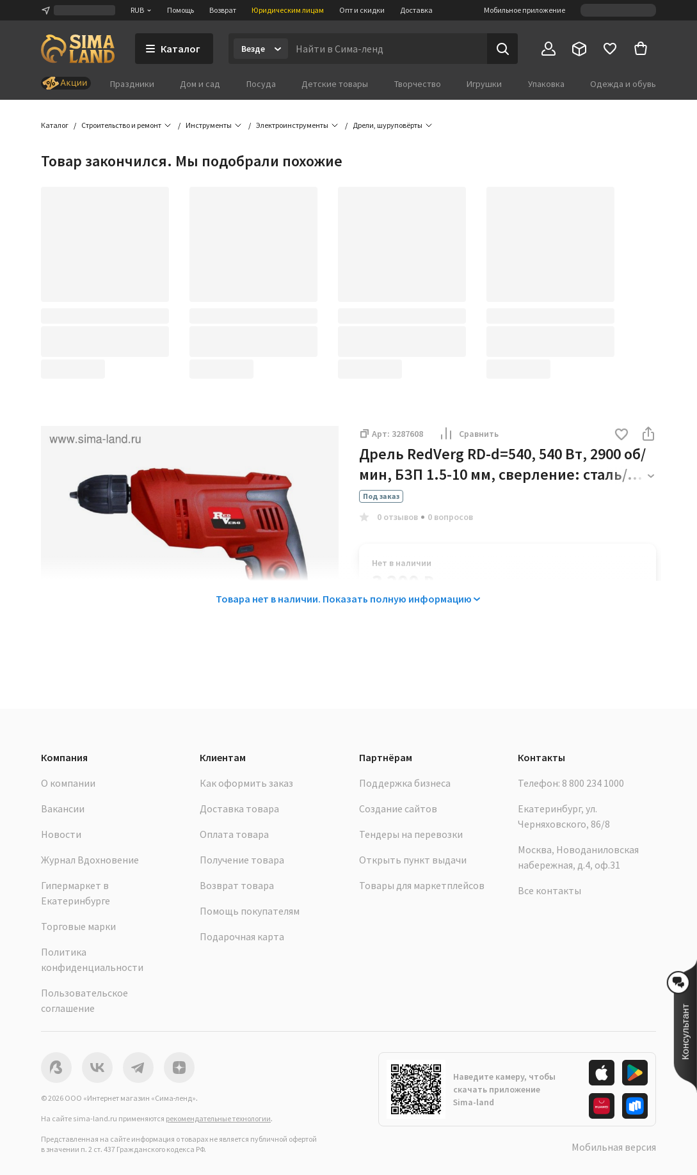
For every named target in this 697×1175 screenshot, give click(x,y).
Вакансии (62, 808)
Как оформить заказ (246, 783)
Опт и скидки (362, 10)
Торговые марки (78, 926)
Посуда (261, 84)
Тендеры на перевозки (411, 834)
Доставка (416, 10)
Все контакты (549, 890)
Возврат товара (237, 885)
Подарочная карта (242, 936)
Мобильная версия (614, 1146)
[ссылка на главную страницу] (78, 48)
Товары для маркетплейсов (422, 885)
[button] (621, 435)
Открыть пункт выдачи (413, 859)
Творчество (417, 84)
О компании (68, 783)
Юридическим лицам (288, 10)
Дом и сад (200, 84)
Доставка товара (239, 808)
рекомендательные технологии (218, 1118)
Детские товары (334, 84)
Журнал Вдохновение (90, 859)
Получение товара (242, 859)
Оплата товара (234, 834)
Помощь (180, 10)
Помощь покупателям (250, 910)
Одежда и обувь (623, 84)
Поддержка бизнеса (405, 783)
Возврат (222, 10)
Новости (61, 834)
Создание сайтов (398, 808)
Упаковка (546, 84)
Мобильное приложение (524, 10)
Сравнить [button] (468, 433)
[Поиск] (502, 48)
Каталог (54, 125)
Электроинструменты (292, 125)
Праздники (132, 84)
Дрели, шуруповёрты (387, 125)
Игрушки (484, 84)
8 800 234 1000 (593, 783)
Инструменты (209, 125)
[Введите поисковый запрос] (387, 48)
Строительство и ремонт (121, 125)
